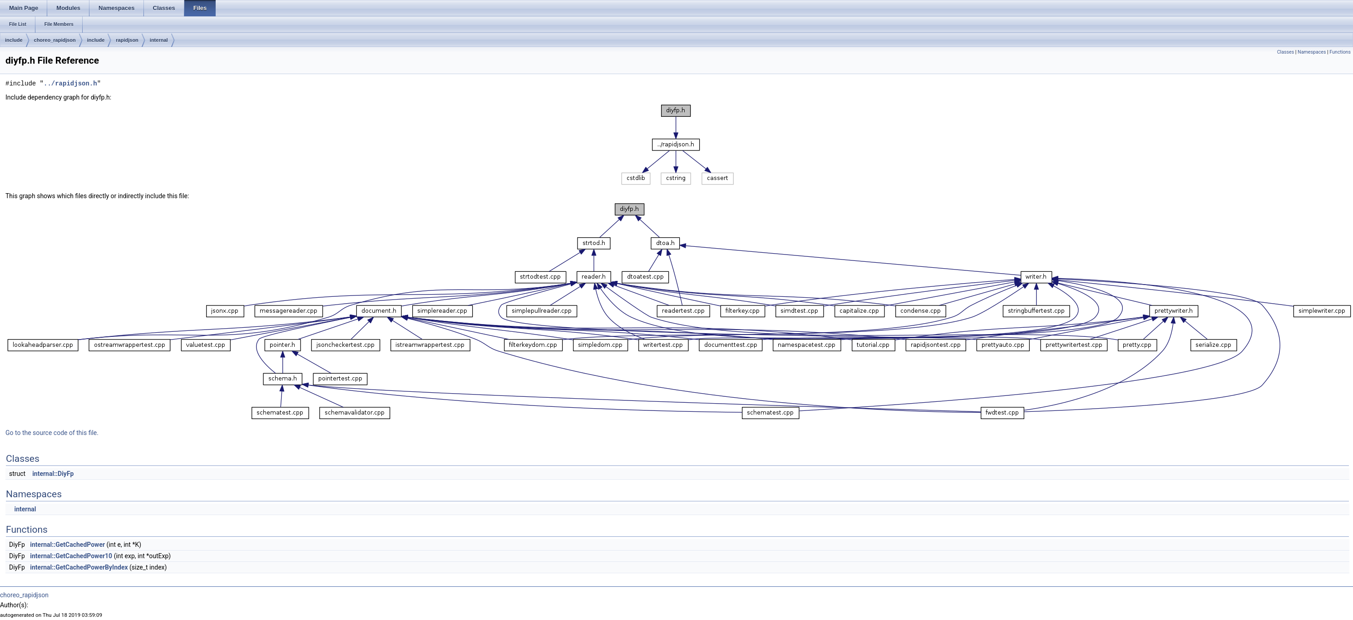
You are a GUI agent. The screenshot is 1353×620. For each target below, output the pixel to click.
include (14, 40)
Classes (1285, 52)
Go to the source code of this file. (52, 432)
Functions (1340, 52)
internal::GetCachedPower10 (71, 556)
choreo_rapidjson (55, 40)
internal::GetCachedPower (67, 544)
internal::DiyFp (53, 473)
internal (159, 40)
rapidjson (127, 40)
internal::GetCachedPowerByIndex (79, 567)
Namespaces (1312, 52)
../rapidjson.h (70, 83)
